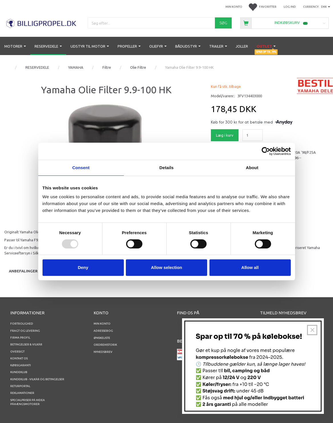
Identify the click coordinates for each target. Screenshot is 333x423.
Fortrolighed (21, 323)
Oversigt (17, 351)
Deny (83, 267)
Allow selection (166, 267)
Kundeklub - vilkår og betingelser (37, 379)
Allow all (250, 267)
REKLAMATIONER (22, 392)
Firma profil (20, 337)
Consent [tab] (81, 167)
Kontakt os (19, 358)
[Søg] (223, 23)
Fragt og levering (25, 330)
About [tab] (252, 167)
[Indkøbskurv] (284, 23)
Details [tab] (167, 167)
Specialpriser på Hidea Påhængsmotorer (27, 402)
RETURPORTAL (20, 386)
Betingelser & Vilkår (26, 344)
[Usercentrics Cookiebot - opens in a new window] (266, 151)
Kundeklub (18, 372)
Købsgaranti (20, 365)
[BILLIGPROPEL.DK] (41, 23)
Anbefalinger (23, 271)
